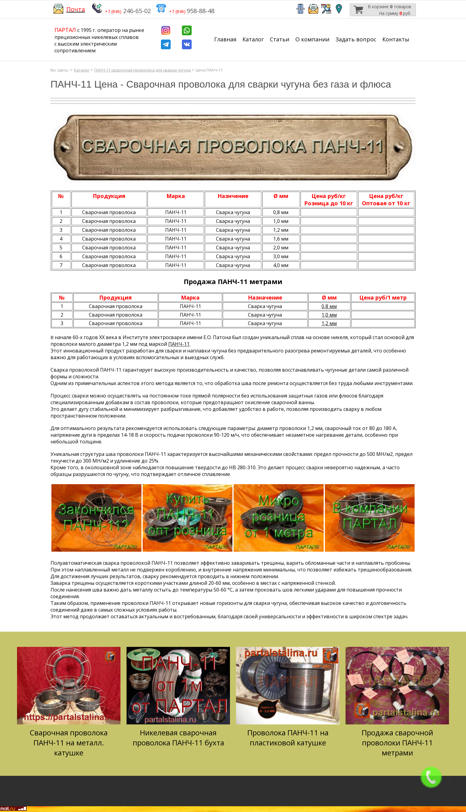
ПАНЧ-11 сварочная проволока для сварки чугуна (142, 70)
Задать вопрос (356, 39)
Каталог (253, 39)
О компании (312, 39)
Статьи (279, 39)
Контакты (395, 39)
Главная (225, 39)
